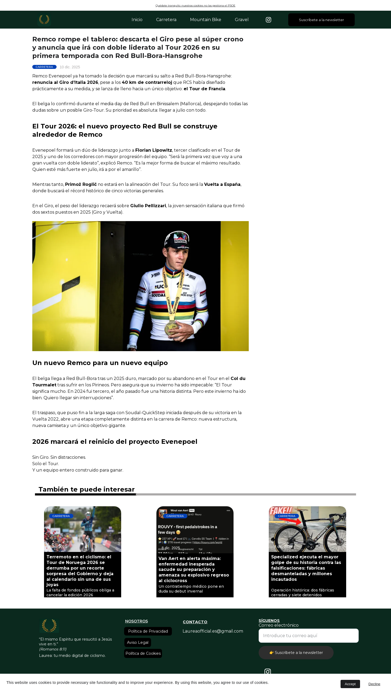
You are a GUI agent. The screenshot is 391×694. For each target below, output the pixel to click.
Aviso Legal (137, 642)
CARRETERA (44, 67)
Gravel (242, 19)
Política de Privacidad (148, 631)
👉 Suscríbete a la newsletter (296, 652)
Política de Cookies (143, 653)
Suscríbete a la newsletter (321, 20)
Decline (374, 684)
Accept (350, 684)
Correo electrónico (279, 625)
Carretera (166, 19)
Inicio (137, 19)
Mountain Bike (205, 19)
